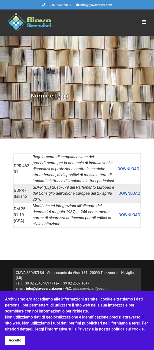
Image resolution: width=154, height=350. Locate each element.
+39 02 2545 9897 (58, 5)
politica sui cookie (128, 329)
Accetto (15, 340)
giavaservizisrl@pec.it (90, 288)
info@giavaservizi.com (96, 5)
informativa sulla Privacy (69, 329)
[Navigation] (144, 22)
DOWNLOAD (128, 168)
